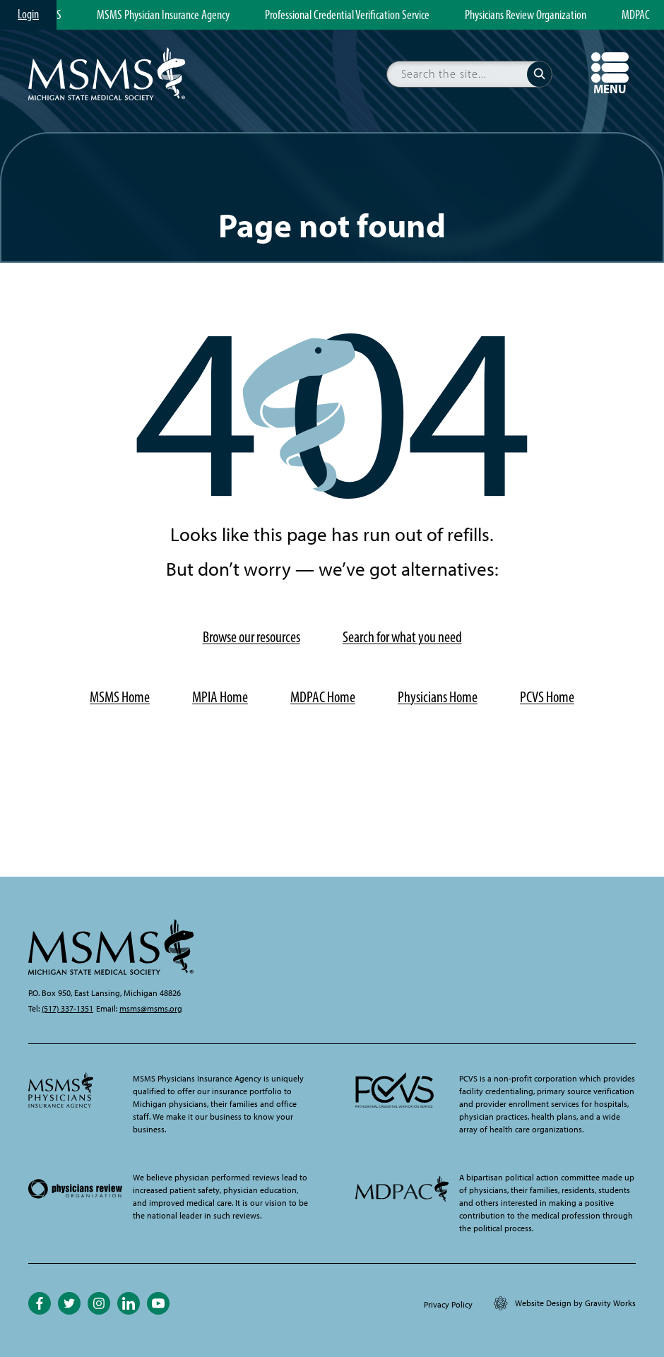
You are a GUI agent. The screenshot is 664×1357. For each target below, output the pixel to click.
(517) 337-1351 (67, 1009)
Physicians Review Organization (525, 15)
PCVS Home (547, 696)
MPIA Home (220, 696)
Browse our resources (251, 636)
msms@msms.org (150, 1009)
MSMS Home (120, 696)
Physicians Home (438, 696)
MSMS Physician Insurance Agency (163, 15)
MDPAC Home (322, 696)
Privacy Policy (448, 1305)
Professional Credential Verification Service (347, 15)
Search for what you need (402, 636)
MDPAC (636, 15)
